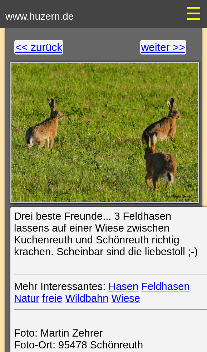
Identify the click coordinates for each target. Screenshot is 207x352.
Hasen (123, 286)
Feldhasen (165, 286)
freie (52, 298)
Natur (26, 298)
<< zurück (39, 47)
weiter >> (163, 47)
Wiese (125, 298)
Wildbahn (86, 298)
